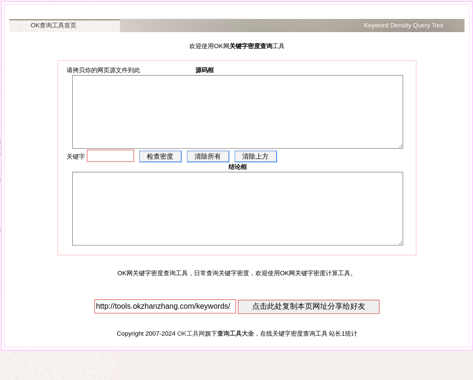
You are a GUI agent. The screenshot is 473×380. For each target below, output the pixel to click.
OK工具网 (190, 361)
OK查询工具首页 (53, 25)
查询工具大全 (235, 361)
